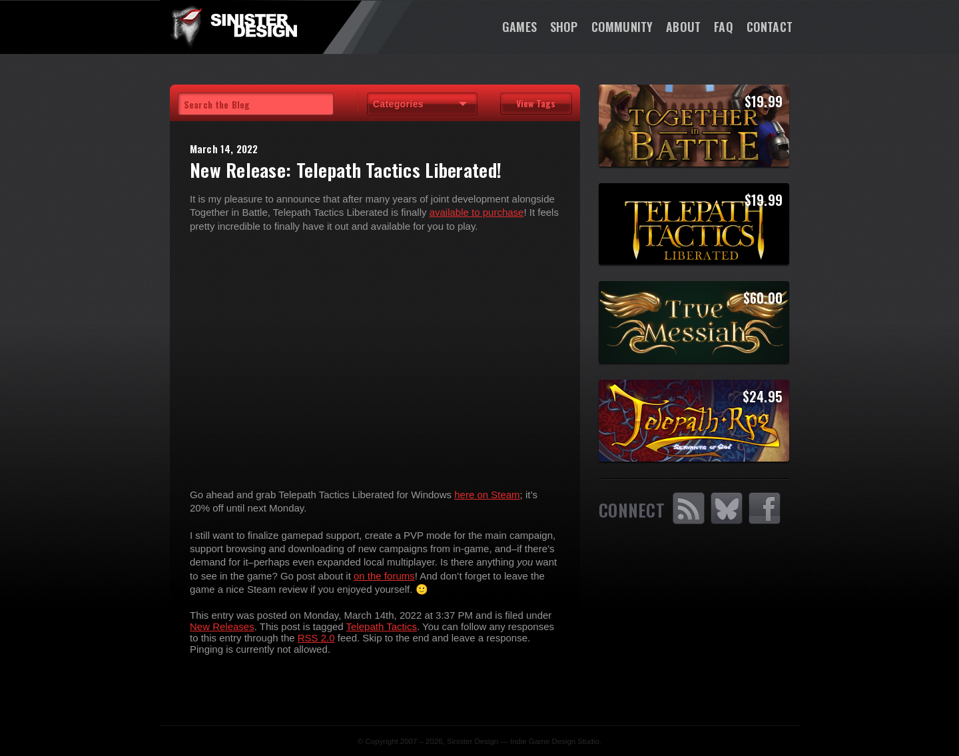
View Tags (535, 103)
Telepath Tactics (381, 626)
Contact (770, 26)
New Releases (222, 626)
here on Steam (486, 494)
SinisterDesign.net (233, 26)
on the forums (384, 575)
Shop (564, 26)
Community (622, 26)
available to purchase (477, 212)
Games (519, 26)
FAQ (723, 26)
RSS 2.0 (316, 637)
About (683, 26)
